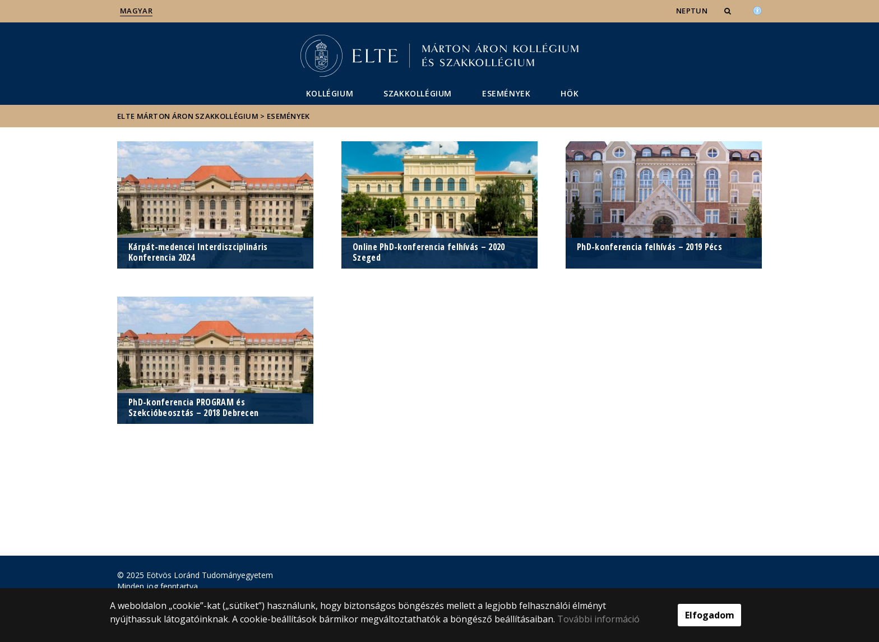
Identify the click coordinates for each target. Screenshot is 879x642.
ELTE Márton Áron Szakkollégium (187, 116)
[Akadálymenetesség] (757, 9)
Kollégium (329, 93)
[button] (728, 11)
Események (506, 93)
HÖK (570, 93)
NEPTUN (691, 11)
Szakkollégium (417, 93)
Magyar (136, 11)
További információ (598, 619)
